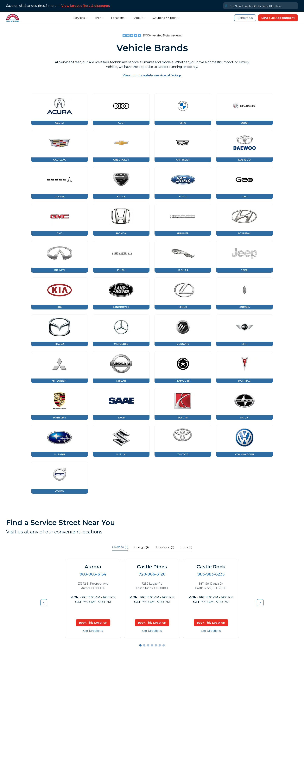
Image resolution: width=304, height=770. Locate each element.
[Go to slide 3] (148, 645)
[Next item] (260, 602)
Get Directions (93, 631)
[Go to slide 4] (152, 645)
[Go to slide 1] (140, 645)
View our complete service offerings (152, 75)
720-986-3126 (152, 574)
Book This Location (93, 622)
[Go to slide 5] (156, 645)
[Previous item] (43, 602)
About (140, 18)
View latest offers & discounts (85, 6)
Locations (119, 18)
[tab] (120, 547)
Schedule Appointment (278, 18)
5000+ (147, 35)
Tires (99, 18)
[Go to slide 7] (163, 645)
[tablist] (152, 547)
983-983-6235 (211, 574)
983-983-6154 (93, 574)
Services (80, 18)
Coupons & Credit (166, 18)
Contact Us (245, 18)
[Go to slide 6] (160, 645)
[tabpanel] (152, 602)
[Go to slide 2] (144, 645)
